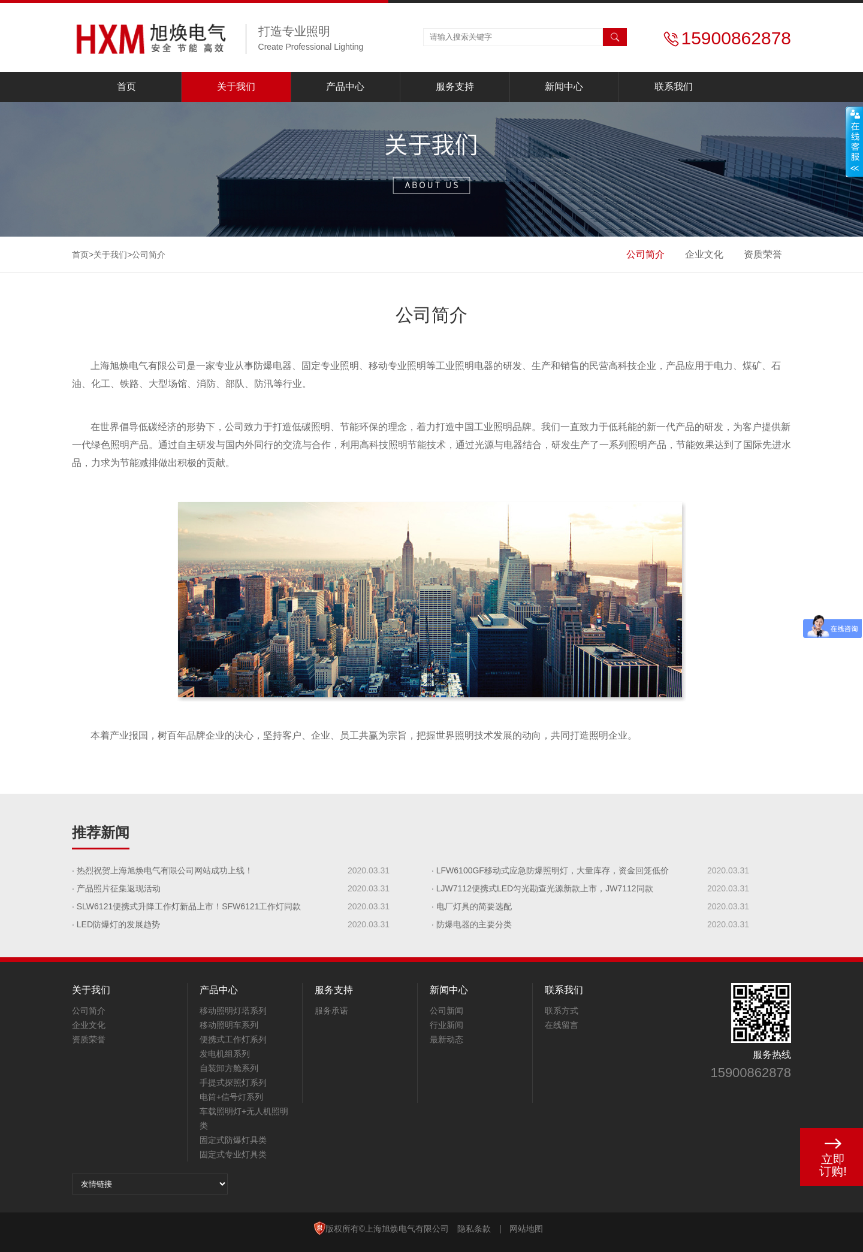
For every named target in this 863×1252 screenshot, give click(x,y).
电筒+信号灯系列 (231, 1097)
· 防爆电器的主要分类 (472, 924)
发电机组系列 (225, 1054)
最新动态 (446, 1039)
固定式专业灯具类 (233, 1154)
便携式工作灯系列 (233, 1039)
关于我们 (236, 86)
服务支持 (455, 86)
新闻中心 (564, 86)
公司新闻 (446, 1010)
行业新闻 (446, 1025)
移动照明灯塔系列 (233, 1010)
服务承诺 (331, 1010)
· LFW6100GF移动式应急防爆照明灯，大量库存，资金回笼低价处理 (550, 872)
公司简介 (645, 254)
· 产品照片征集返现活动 (116, 888)
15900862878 (750, 1072)
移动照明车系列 (229, 1025)
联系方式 (561, 1010)
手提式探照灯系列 (233, 1082)
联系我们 (673, 86)
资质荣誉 (763, 254)
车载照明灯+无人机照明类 (244, 1118)
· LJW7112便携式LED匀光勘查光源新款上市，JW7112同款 (542, 888)
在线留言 (561, 1025)
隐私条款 (474, 1228)
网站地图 (526, 1228)
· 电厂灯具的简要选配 (472, 906)
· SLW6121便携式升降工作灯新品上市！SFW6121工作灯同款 (186, 906)
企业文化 (704, 254)
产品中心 (345, 86)
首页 (126, 86)
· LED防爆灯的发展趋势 (116, 924)
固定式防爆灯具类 (233, 1140)
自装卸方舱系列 (229, 1068)
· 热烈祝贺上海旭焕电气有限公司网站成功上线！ (162, 870)
